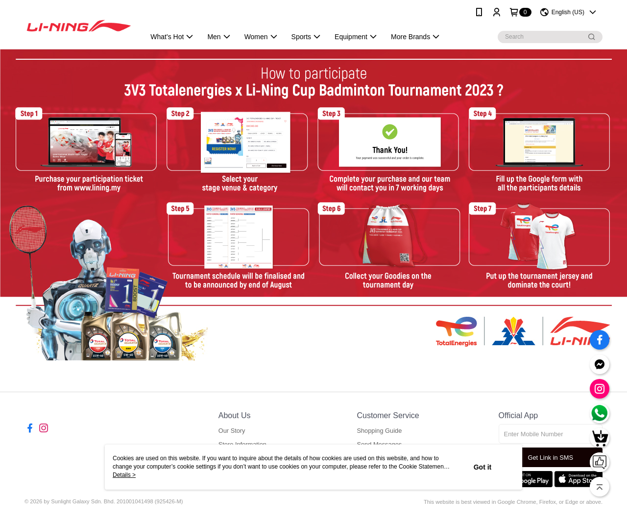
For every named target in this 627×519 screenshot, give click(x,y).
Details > (124, 475)
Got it (483, 467)
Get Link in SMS (550, 457)
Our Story (231, 430)
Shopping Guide (379, 430)
